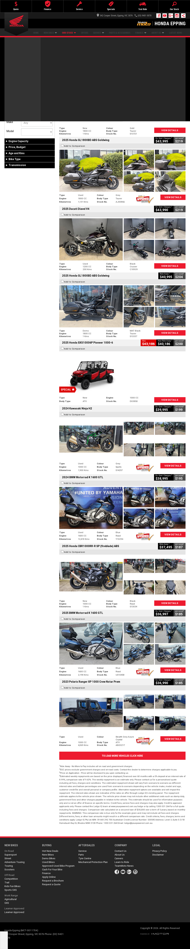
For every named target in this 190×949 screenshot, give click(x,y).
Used (34, 99)
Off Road (9, 875)
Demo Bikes (48, 858)
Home (36, 33)
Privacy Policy (159, 851)
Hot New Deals (50, 851)
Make (10, 122)
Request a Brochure (53, 880)
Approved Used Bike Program (58, 865)
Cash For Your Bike (52, 869)
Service (98, 33)
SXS (6, 902)
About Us (157, 33)
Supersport (10, 854)
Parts (81, 854)
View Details (169, 130)
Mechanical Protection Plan (93, 862)
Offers (84, 33)
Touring (8, 865)
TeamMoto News (124, 865)
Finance (140, 33)
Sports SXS (10, 889)
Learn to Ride (122, 862)
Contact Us (120, 851)
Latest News (175, 33)
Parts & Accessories (119, 33)
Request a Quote (51, 884)
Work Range (11, 895)
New (11, 99)
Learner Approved (14, 908)
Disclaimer (158, 854)
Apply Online (49, 877)
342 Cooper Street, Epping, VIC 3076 (115, 15)
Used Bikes (48, 862)
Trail (6, 882)
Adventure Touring (14, 862)
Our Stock (69, 33)
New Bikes (50, 33)
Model (10, 131)
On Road (9, 851)
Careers (119, 858)
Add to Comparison (74, 79)
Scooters (9, 869)
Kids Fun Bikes (12, 886)
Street (7, 858)
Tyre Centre (84, 858)
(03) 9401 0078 (144, 15)
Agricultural (10, 899)
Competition (11, 878)
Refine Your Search (19, 61)
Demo (23, 99)
